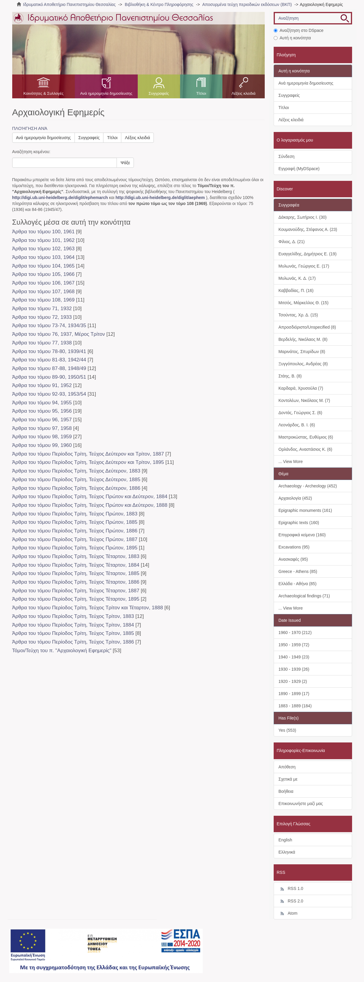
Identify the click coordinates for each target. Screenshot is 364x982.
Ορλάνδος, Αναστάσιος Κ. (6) (305, 449)
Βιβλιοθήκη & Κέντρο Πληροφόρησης (159, 4)
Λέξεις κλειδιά (243, 93)
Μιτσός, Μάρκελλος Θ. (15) (303, 302)
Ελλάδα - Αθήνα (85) (297, 583)
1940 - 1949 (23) (293, 657)
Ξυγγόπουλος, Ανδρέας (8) (303, 363)
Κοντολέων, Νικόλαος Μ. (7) (304, 400)
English (285, 840)
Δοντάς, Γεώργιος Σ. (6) (300, 412)
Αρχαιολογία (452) (295, 498)
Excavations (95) (293, 547)
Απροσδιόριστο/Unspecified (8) (307, 327)
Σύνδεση (286, 156)
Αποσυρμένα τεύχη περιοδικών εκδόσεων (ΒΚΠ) (247, 4)
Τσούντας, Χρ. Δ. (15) (298, 315)
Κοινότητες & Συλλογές (43, 93)
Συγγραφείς (159, 93)
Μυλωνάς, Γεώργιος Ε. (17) (303, 266)
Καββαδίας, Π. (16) (296, 290)
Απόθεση (286, 767)
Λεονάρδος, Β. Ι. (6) (296, 424)
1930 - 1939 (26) (293, 669)
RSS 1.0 (290, 888)
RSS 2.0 (290, 901)
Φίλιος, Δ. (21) (291, 241)
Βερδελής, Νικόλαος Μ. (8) (302, 339)
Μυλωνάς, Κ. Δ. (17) (297, 278)
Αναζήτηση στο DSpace (298, 30)
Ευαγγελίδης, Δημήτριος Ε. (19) (307, 253)
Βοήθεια (285, 791)
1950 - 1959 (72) (293, 644)
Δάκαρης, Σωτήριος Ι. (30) (302, 217)
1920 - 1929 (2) (292, 681)
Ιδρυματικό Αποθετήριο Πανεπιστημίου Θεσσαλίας (69, 4)
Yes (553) (287, 730)
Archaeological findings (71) (304, 595)
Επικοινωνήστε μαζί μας (300, 803)
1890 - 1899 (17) (293, 693)
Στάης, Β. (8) (290, 376)
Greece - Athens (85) (297, 571)
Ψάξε (125, 162)
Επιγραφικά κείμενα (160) (302, 534)
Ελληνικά (286, 852)
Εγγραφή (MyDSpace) (299, 168)
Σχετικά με (288, 779)
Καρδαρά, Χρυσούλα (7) (300, 388)
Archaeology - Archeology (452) (307, 486)
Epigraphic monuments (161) (305, 510)
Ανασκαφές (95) (293, 559)
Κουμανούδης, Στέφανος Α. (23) (307, 229)
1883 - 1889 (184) (295, 705)
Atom (288, 913)
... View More (290, 461)
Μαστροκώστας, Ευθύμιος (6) (305, 437)
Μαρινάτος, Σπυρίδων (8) (301, 351)
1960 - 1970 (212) (295, 632)
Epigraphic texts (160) (298, 522)
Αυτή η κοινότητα (292, 37)
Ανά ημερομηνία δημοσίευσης (106, 93)
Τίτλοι (201, 93)
